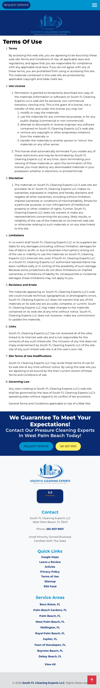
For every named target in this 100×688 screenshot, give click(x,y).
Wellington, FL (50, 627)
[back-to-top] (91, 680)
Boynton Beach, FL (50, 650)
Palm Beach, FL (50, 616)
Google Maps (50, 557)
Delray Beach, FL (50, 656)
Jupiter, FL (50, 639)
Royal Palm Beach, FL (50, 633)
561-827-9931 (68, 446)
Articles (50, 566)
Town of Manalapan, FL (50, 645)
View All (50, 664)
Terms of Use (50, 576)
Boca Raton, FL (50, 604)
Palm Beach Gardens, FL (50, 610)
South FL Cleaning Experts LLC (43, 683)
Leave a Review (50, 562)
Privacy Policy (50, 571)
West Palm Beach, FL (50, 621)
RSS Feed (50, 586)
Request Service (16, 5)
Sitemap (50, 581)
